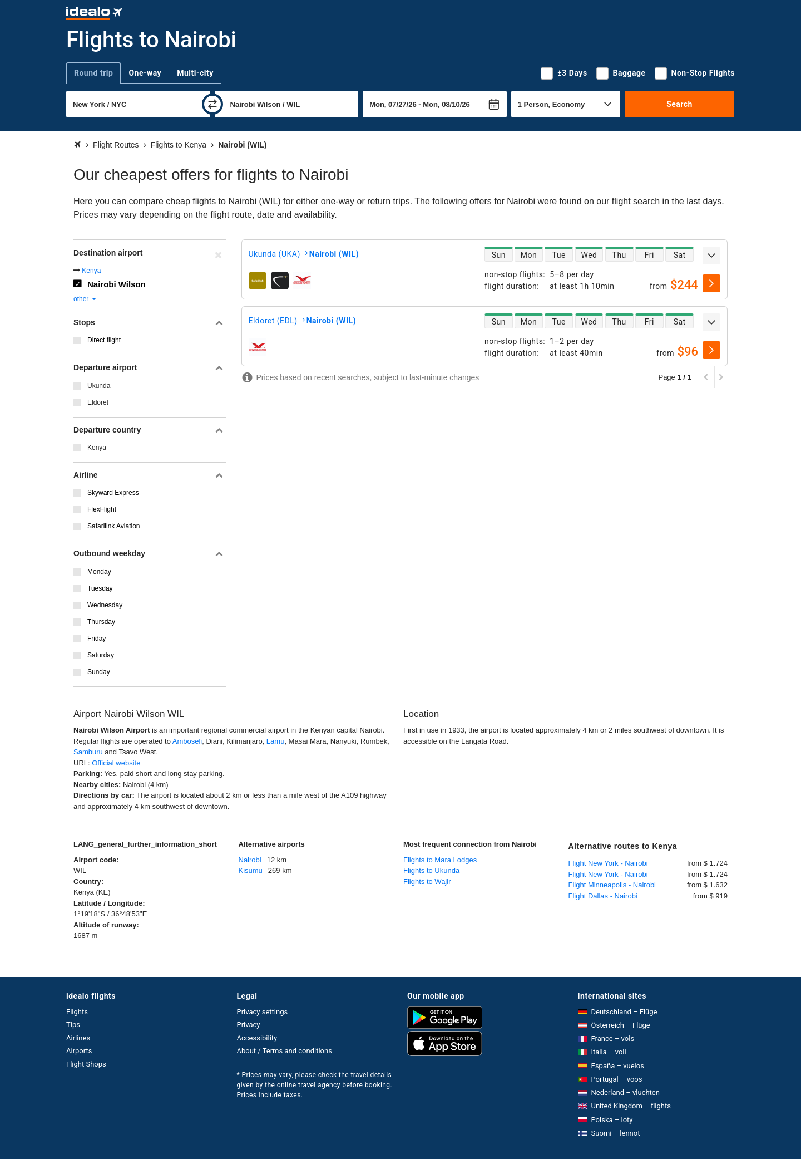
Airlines (78, 1038)
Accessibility (257, 1038)
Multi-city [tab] (195, 72)
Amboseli (187, 741)
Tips (73, 1024)
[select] (711, 283)
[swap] (212, 104)
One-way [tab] (144, 72)
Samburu (88, 752)
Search (679, 104)
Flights (77, 1012)
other (85, 299)
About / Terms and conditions (284, 1051)
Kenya (91, 270)
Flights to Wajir (427, 881)
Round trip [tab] (93, 72)
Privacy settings (262, 1012)
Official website (116, 763)
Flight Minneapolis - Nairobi (612, 885)
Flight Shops (86, 1064)
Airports (79, 1051)
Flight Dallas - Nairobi (602, 896)
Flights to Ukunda (431, 870)
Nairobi (250, 860)
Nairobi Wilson (116, 284)
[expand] (711, 255)
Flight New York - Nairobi (608, 863)
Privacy (248, 1024)
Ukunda (98, 386)
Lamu (275, 741)
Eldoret (97, 402)
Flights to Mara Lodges (440, 860)
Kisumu (251, 870)
